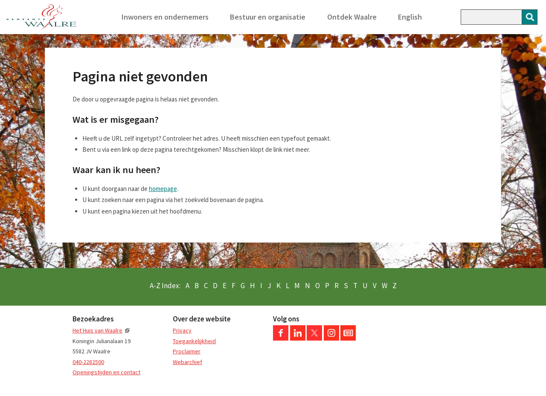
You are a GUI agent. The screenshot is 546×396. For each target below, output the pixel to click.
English (410, 17)
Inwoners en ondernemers (165, 17)
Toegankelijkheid (194, 341)
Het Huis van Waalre (97, 330)
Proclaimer (186, 351)
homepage (163, 189)
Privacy (182, 330)
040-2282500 (88, 362)
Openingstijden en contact (106, 372)
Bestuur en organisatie (267, 17)
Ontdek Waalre (352, 17)
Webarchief (187, 362)
